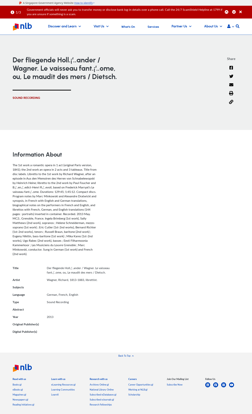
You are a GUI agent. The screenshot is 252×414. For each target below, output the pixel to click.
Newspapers (20, 400)
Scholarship (134, 395)
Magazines (19, 395)
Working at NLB (137, 390)
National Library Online (102, 390)
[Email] (231, 87)
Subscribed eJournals (102, 400)
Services (153, 26)
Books (17, 385)
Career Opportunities (140, 385)
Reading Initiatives (23, 405)
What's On (128, 26)
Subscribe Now (174, 385)
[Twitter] (231, 78)
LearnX (55, 395)
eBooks (18, 390)
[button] (230, 26)
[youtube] (233, 387)
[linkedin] (209, 387)
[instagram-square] (225, 387)
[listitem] (19, 380)
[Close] (245, 10)
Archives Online (99, 385)
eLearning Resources (63, 385)
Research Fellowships (101, 405)
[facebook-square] (217, 387)
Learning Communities (63, 390)
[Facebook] (231, 70)
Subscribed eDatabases (103, 395)
